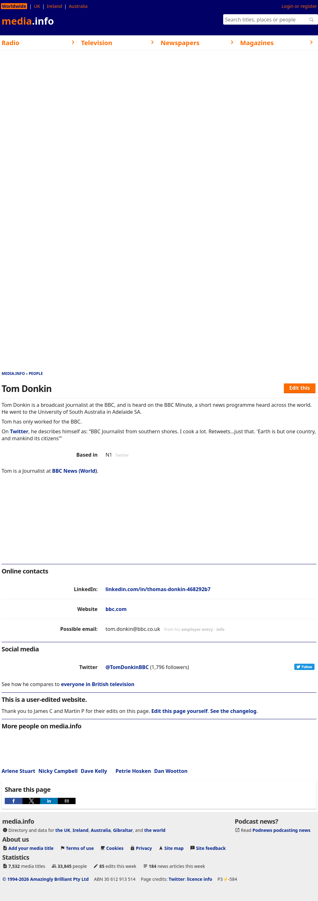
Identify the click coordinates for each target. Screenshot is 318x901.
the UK (62, 830)
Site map (174, 848)
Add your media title (31, 848)
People (36, 373)
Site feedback (211, 848)
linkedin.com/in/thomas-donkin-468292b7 (158, 589)
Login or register (299, 6)
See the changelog (233, 711)
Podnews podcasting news (281, 830)
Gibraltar (123, 830)
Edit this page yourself (179, 711)
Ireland (54, 6)
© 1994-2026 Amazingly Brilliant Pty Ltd (46, 879)
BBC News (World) (74, 470)
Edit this (299, 387)
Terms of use (80, 848)
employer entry (197, 629)
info (221, 629)
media (28, 20)
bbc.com (116, 609)
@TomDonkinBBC (127, 667)
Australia (78, 6)
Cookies (115, 848)
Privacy (144, 848)
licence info (199, 879)
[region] (159, 523)
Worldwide (14, 6)
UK (37, 6)
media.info (13, 373)
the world (154, 830)
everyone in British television (97, 684)
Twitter (19, 431)
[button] (13, 801)
